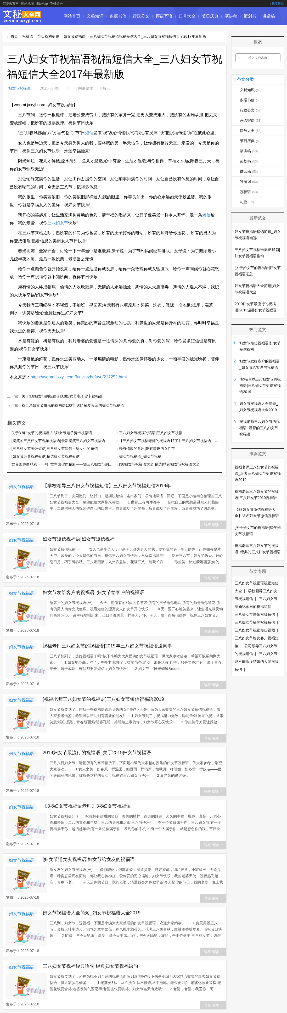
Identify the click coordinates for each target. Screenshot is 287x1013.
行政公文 (141, 16)
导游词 (70, 34)
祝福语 (27, 36)
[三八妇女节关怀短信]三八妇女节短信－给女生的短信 (55, 448)
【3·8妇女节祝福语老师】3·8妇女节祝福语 (87, 805)
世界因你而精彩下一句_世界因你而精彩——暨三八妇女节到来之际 (66, 464)
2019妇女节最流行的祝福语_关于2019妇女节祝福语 (97, 752)
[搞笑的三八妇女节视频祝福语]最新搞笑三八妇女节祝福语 (58, 440)
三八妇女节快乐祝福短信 (255, 614)
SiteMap (42, 3)
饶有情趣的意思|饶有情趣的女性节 (147, 448)
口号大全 (187, 16)
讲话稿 (268, 16)
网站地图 (27, 3)
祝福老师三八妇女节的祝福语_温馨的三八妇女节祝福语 (259, 427)
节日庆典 (210, 16)
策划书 (250, 16)
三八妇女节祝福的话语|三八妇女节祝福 (150, 432)
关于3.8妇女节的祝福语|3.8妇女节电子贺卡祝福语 (62, 396)
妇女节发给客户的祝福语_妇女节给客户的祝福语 (93, 592)
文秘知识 (95, 16)
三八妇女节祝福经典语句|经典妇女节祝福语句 (90, 965)
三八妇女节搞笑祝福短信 (255, 622)
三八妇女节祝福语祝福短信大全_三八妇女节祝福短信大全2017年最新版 (148, 36)
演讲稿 (231, 16)
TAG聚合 (56, 3)
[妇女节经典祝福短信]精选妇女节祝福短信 (46, 456)
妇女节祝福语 (19, 88)
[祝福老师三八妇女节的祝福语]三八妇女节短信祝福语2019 (103, 698)
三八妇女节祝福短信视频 (255, 630)
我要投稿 (277, 3)
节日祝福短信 (48, 36)
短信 (89, 133)
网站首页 (72, 16)
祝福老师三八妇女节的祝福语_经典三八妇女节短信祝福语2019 (258, 473)
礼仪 (247, 202)
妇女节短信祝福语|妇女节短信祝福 (79, 538)
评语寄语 (164, 16)
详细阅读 (213, 524)
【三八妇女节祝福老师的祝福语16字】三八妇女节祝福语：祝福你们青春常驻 (181, 440)
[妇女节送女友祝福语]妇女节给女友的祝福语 (89, 858)
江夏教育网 (11, 3)
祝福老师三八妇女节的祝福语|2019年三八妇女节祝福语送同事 (107, 645)
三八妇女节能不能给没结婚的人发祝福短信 (257, 661)
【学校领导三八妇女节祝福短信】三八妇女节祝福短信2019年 (107, 485)
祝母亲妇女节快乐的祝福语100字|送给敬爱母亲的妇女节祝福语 (73, 405)
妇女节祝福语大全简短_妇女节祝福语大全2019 (91, 912)
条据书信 (118, 16)
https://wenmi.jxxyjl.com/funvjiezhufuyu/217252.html (79, 377)
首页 (14, 36)
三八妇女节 (57, 223)
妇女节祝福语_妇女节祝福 (140, 456)
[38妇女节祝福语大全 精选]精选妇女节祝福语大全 (159, 464)
